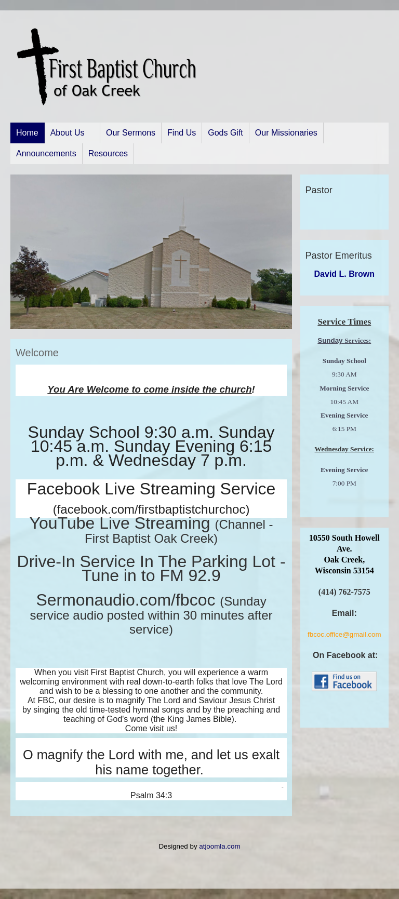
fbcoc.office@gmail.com (344, 634)
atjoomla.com (219, 846)
